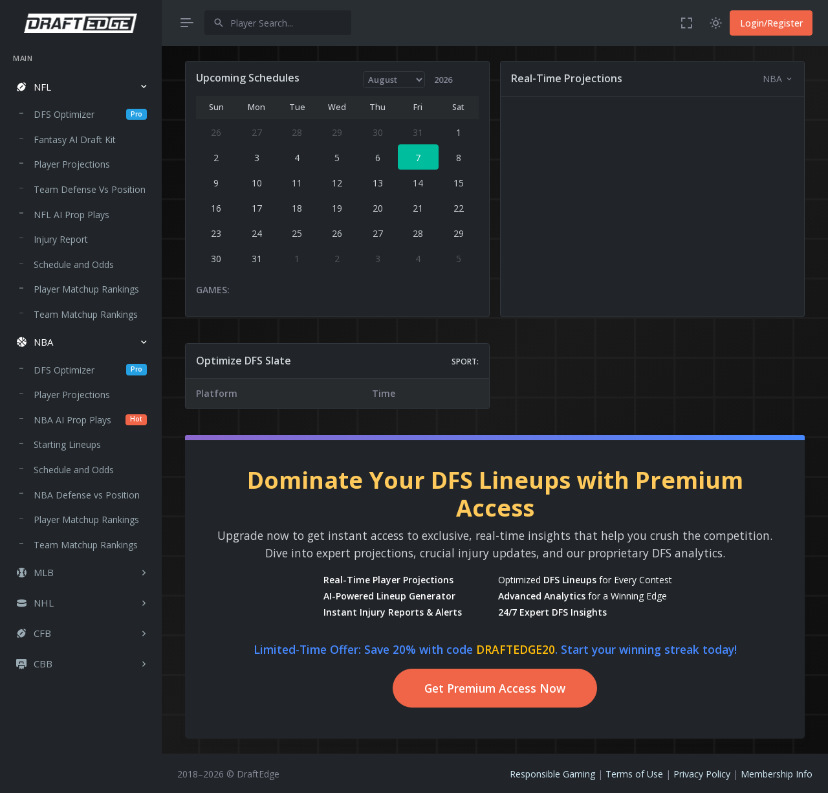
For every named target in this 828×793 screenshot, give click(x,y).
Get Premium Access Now (494, 688)
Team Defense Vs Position (90, 189)
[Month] (394, 79)
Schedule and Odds (74, 264)
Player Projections (72, 164)
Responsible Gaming (552, 774)
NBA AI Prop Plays (90, 420)
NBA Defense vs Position (87, 495)
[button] (80, 87)
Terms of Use (634, 774)
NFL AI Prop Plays (71, 214)
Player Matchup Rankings (86, 289)
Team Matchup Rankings (86, 314)
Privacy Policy (701, 774)
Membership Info (776, 774)
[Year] (448, 79)
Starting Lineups (67, 444)
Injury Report (61, 239)
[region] (80, 411)
